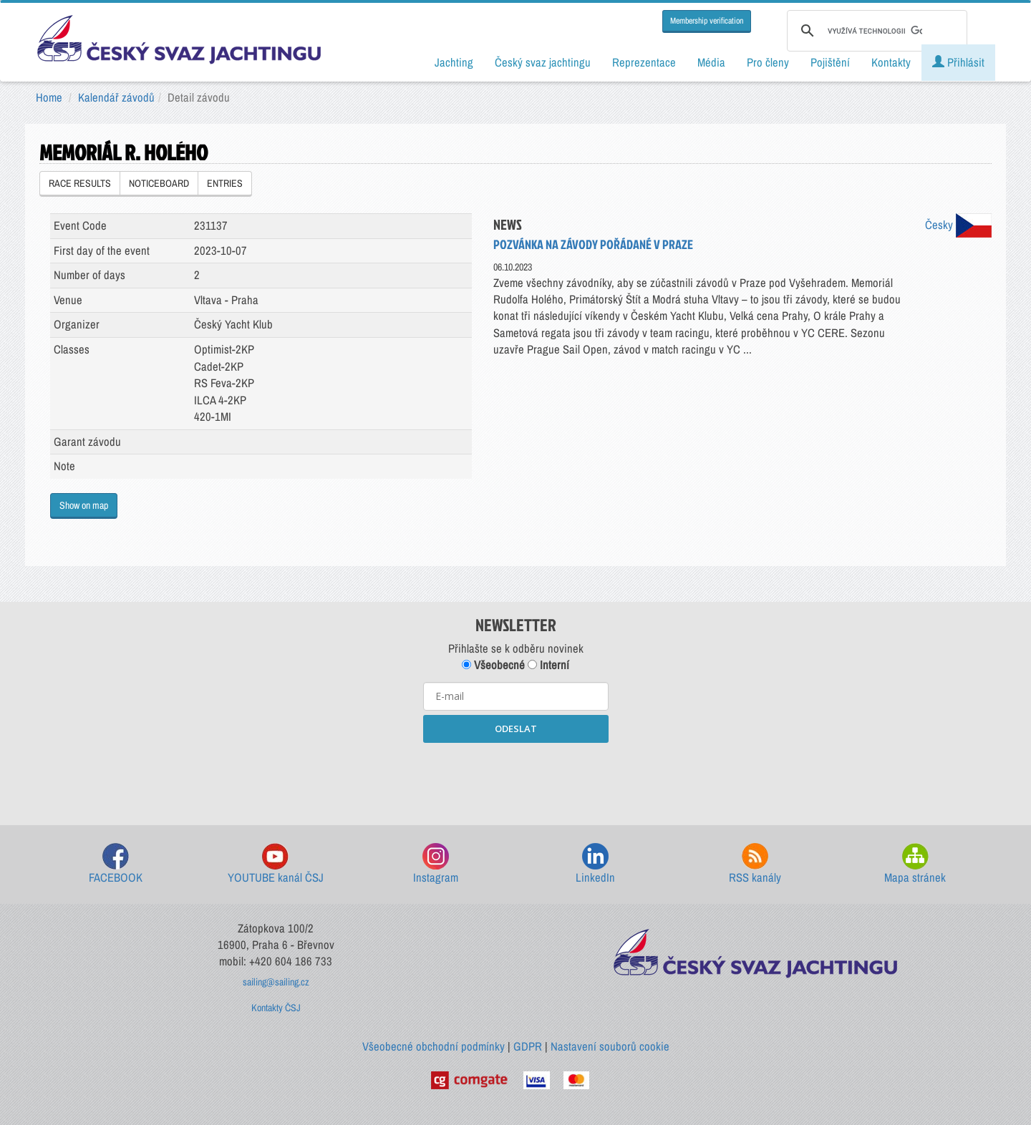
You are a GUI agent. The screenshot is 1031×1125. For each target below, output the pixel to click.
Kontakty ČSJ (276, 1007)
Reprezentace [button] (644, 62)
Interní (548, 665)
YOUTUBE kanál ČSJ (276, 864)
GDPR (527, 1046)
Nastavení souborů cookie (610, 1046)
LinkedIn (595, 864)
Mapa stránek (915, 864)
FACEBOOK (115, 864)
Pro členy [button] (768, 62)
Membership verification (706, 20)
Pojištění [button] (830, 62)
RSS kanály (755, 864)
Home (49, 97)
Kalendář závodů (116, 97)
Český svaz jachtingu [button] (543, 62)
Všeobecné (493, 665)
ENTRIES (225, 183)
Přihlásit (958, 62)
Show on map (83, 505)
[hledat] (875, 30)
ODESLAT (516, 728)
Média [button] (711, 62)
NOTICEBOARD (159, 183)
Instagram (435, 864)
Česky (958, 225)
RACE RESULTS (80, 183)
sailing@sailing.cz (276, 981)
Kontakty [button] (891, 62)
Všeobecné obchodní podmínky (433, 1046)
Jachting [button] (454, 62)
